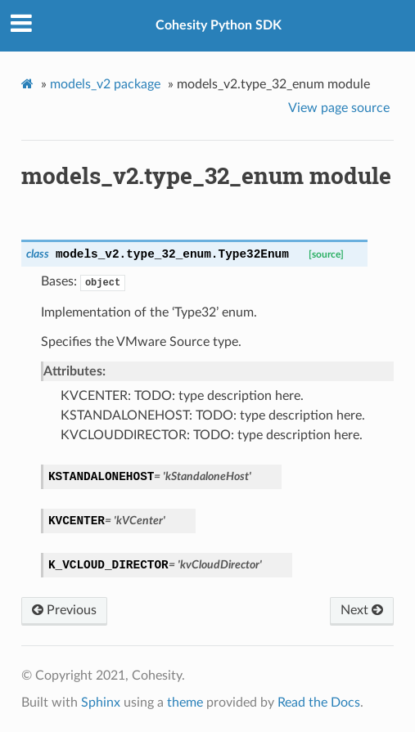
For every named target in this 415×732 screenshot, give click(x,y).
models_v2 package (105, 84)
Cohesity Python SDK (219, 25)
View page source (339, 108)
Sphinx (100, 702)
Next (362, 610)
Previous (64, 610)
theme (185, 702)
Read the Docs (318, 702)
